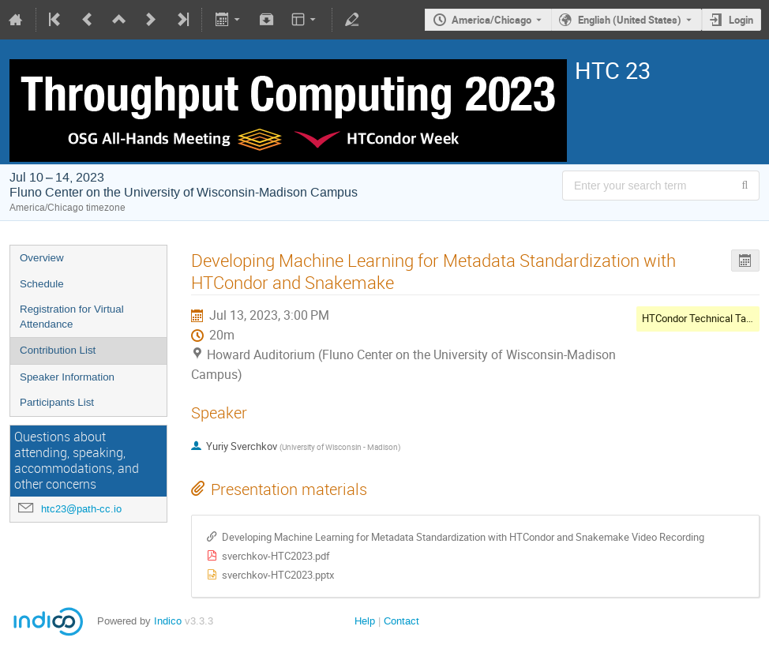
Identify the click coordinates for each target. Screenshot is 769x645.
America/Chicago (491, 20)
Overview (42, 258)
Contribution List (58, 350)
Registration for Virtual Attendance (72, 316)
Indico (168, 621)
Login (741, 20)
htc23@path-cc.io (81, 509)
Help (364, 621)
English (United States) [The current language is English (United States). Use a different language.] (629, 20)
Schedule (42, 284)
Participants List (57, 402)
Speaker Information (67, 377)
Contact (401, 621)
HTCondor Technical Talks (701, 318)
